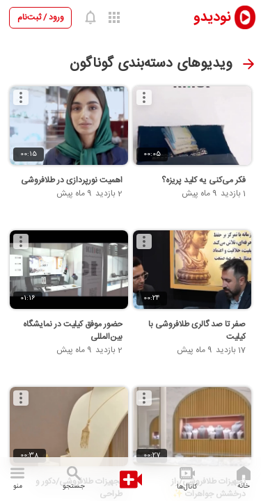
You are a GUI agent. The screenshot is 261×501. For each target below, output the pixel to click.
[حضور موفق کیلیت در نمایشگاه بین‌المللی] (69, 270)
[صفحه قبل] (248, 64)
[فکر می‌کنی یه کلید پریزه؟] (192, 126)
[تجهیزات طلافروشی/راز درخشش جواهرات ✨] (192, 426)
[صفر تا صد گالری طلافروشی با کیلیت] (192, 270)
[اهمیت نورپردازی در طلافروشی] (69, 126)
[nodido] (215, 17)
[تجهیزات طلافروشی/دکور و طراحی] (69, 426)
